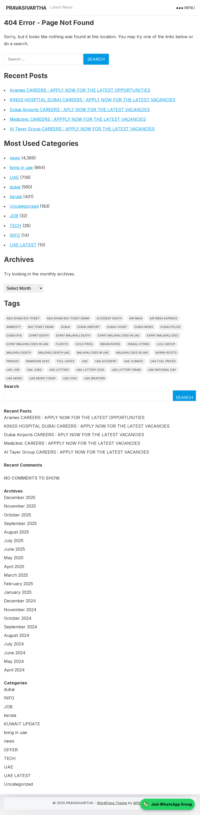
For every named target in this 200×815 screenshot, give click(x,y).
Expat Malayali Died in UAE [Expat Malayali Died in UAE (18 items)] (119, 335)
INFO (15, 235)
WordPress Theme (112, 803)
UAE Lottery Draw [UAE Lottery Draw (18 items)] (126, 370)
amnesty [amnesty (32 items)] (14, 327)
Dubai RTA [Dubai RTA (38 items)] (14, 335)
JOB (14, 215)
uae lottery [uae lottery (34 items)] (59, 370)
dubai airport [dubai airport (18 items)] (88, 327)
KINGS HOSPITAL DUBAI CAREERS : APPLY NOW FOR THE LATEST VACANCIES (92, 99)
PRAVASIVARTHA (26, 8)
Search (11, 386)
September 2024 (20, 626)
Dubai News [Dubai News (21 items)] (143, 327)
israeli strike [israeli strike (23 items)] (138, 344)
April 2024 (14, 669)
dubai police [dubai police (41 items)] (170, 327)
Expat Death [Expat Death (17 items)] (39, 335)
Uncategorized (24, 206)
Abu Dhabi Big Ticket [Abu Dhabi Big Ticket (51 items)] (23, 318)
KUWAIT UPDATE (22, 723)
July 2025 (13, 540)
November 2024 (20, 609)
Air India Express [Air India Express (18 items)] (163, 318)
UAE (14, 177)
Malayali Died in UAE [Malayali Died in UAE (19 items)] (93, 352)
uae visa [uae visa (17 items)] (70, 378)
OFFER (11, 749)
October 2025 (17, 514)
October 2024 (18, 618)
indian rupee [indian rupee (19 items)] (110, 344)
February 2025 (18, 583)
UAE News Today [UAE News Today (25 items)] (42, 378)
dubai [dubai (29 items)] (65, 327)
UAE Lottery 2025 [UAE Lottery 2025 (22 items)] (90, 370)
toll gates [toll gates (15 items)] (65, 361)
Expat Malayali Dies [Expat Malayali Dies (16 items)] (162, 335)
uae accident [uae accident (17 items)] (106, 361)
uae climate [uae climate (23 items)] (133, 361)
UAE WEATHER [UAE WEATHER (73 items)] (94, 378)
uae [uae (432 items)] (85, 361)
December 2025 (19, 497)
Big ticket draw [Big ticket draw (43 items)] (41, 327)
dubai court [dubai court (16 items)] (117, 327)
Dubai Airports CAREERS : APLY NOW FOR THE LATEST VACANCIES (80, 109)
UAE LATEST (23, 244)
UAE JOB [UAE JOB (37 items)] (13, 370)
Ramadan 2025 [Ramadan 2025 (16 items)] (37, 361)
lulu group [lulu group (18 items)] (166, 344)
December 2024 (20, 600)
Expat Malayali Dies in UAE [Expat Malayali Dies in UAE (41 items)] (27, 344)
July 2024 (14, 643)
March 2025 (16, 575)
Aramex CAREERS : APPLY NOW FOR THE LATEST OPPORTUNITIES (80, 90)
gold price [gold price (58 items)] (84, 344)
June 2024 (15, 652)
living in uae (21, 167)
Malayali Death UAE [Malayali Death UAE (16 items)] (54, 352)
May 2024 (14, 661)
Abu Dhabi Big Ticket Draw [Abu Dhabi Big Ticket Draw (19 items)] (68, 318)
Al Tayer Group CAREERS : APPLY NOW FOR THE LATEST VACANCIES (82, 128)
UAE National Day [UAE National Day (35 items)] (162, 370)
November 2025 (20, 506)
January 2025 (18, 592)
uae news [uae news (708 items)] (14, 378)
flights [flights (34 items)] (62, 344)
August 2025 (16, 532)
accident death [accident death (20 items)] (109, 318)
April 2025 (14, 566)
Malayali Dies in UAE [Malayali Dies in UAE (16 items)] (132, 352)
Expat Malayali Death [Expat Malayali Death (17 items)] (73, 335)
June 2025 (14, 549)
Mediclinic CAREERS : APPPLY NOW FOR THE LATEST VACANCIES (78, 119)
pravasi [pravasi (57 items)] (13, 361)
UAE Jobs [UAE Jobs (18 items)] (34, 370)
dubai (15, 187)
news (15, 157)
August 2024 (16, 635)
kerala (16, 196)
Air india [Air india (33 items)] (135, 318)
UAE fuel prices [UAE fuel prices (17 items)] (163, 361)
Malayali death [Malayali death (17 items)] (19, 352)
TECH (15, 225)
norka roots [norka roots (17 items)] (166, 352)
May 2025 (13, 557)
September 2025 (20, 523)
